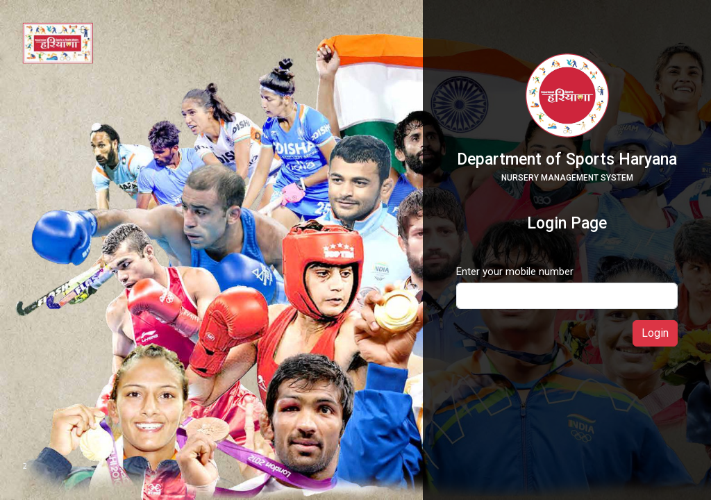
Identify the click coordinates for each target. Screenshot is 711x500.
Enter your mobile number (515, 272)
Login (655, 333)
